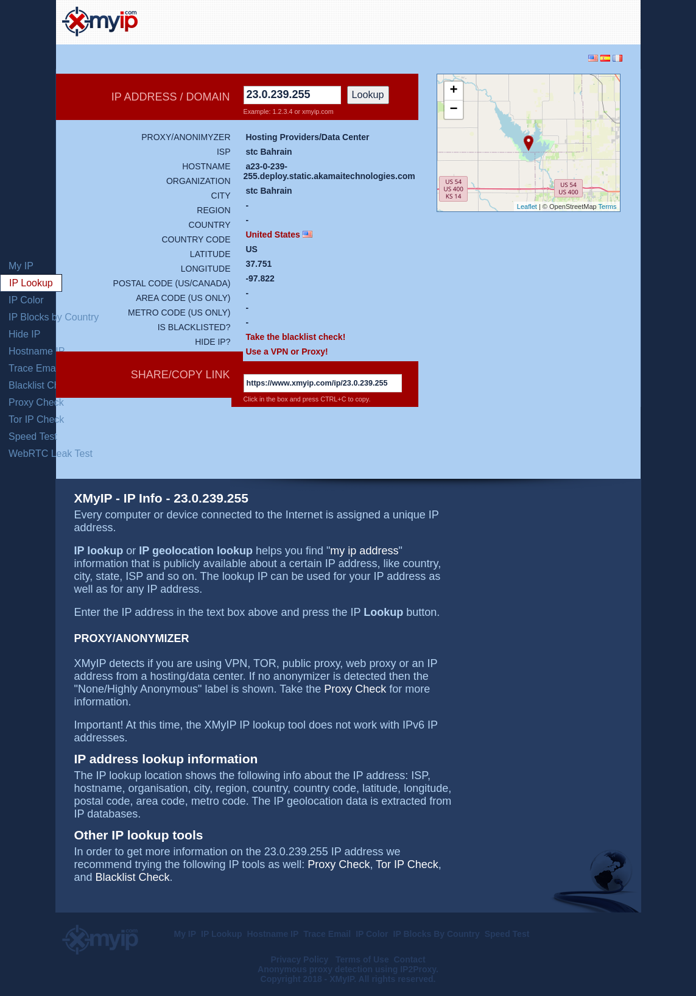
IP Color (26, 300)
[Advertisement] (492, 20)
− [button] (453, 110)
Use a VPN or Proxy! (286, 351)
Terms (608, 206)
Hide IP (24, 334)
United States (272, 234)
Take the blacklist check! (295, 337)
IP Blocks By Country (436, 934)
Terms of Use (362, 959)
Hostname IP (37, 351)
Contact (409, 959)
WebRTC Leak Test (51, 453)
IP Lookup (31, 283)
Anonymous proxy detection (315, 969)
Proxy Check (36, 402)
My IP (21, 266)
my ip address (364, 551)
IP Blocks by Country (54, 317)
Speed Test (33, 436)
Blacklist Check (41, 385)
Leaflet (527, 206)
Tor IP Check (36, 419)
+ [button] (453, 91)
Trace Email (34, 368)
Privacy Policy (300, 959)
